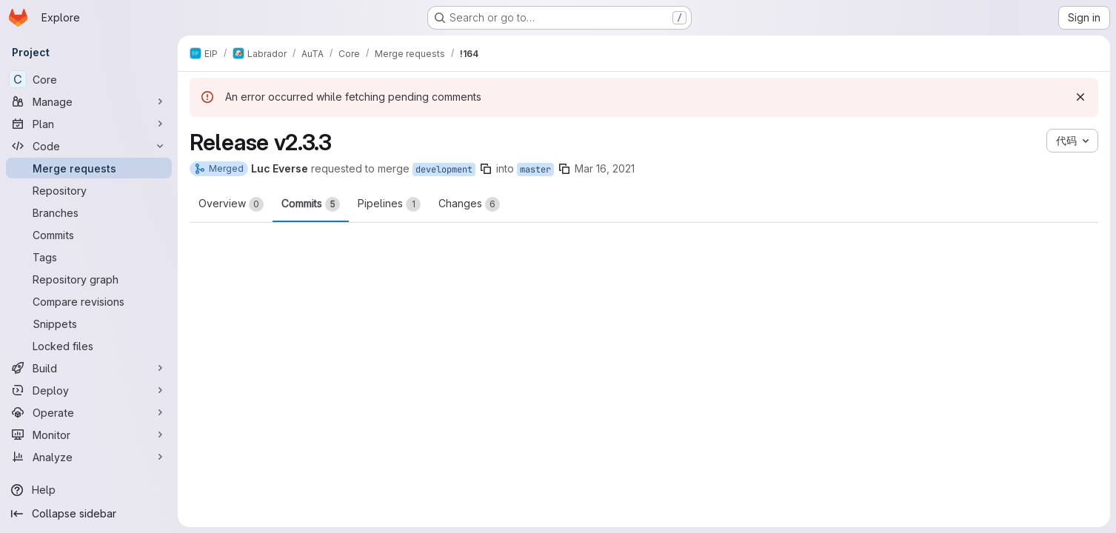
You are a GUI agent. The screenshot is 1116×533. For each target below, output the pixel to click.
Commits (310, 204)
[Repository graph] (89, 279)
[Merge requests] (89, 168)
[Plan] (89, 123)
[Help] (89, 490)
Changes (469, 204)
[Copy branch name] (486, 169)
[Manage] (89, 101)
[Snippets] (89, 323)
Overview (231, 204)
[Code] (89, 145)
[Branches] (89, 212)
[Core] (89, 79)
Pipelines (389, 204)
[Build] (89, 368)
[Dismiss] (1080, 97)
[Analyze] (89, 456)
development (443, 169)
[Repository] (89, 190)
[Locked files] (89, 345)
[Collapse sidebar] (89, 513)
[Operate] (89, 412)
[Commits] (89, 234)
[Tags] (89, 257)
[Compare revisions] (89, 301)
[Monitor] (89, 434)
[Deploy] (89, 390)
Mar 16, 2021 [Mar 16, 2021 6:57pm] (605, 168)
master (535, 169)
